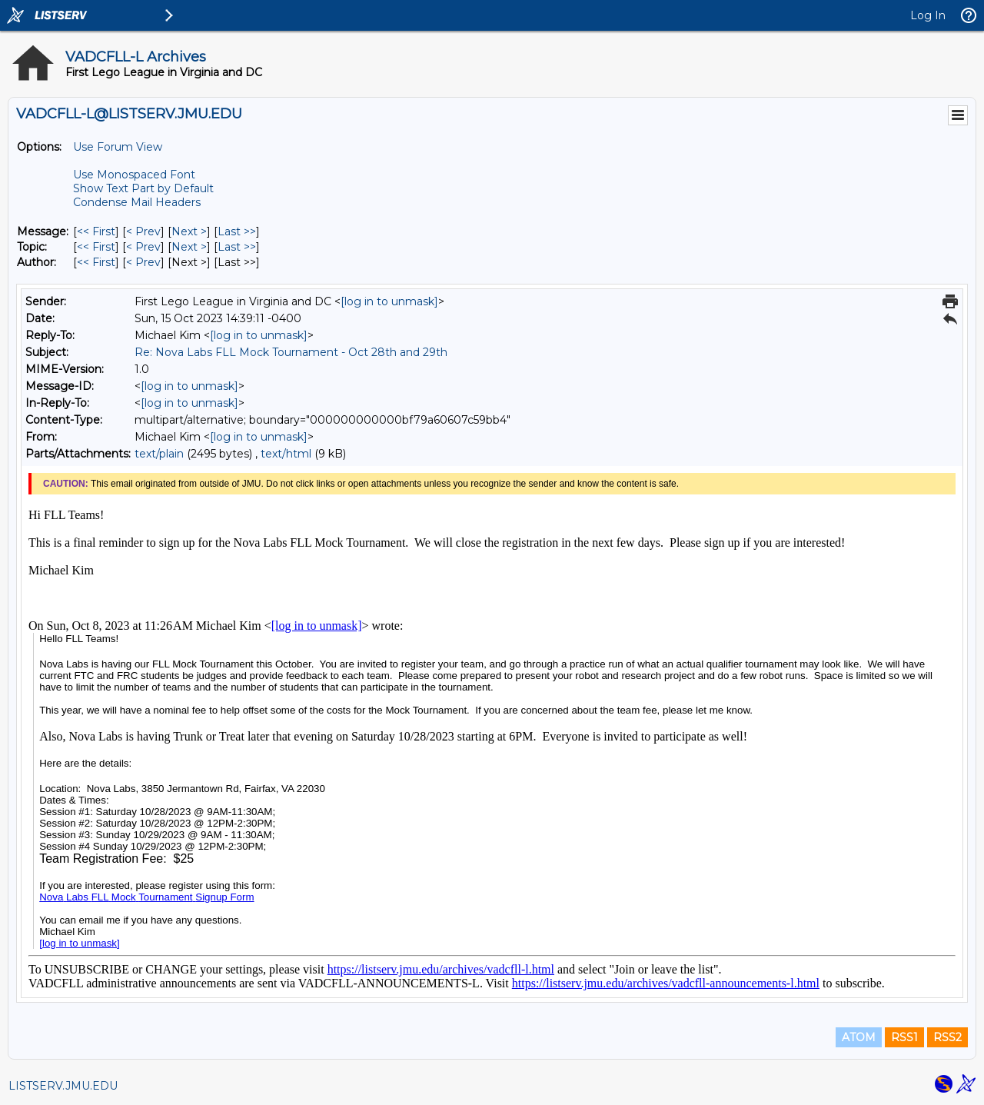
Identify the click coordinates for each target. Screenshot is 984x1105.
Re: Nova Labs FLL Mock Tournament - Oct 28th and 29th (291, 352)
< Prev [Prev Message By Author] (143, 262)
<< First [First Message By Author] (96, 262)
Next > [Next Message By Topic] (189, 247)
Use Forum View (117, 147)
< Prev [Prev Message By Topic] (143, 247)
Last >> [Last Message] (237, 231)
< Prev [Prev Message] (143, 231)
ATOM (859, 1037)
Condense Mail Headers (137, 202)
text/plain (159, 454)
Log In (928, 15)
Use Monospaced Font (134, 174)
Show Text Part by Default (143, 188)
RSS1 (904, 1037)
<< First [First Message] (96, 231)
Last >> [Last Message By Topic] (237, 247)
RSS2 (947, 1037)
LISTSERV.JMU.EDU (63, 1086)
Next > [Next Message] (189, 231)
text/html (286, 454)
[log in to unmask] (389, 301)
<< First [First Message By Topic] (96, 247)
